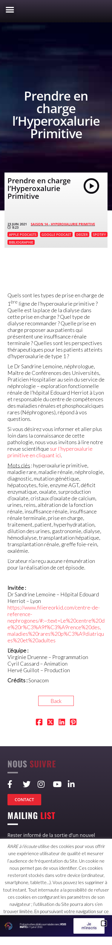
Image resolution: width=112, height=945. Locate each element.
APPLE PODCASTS (22, 234)
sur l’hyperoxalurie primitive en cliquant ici (50, 451)
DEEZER (82, 234)
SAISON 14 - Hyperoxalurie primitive (63, 224)
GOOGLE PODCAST (56, 234)
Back (56, 701)
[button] (9, 9)
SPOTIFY (99, 234)
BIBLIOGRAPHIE (21, 242)
